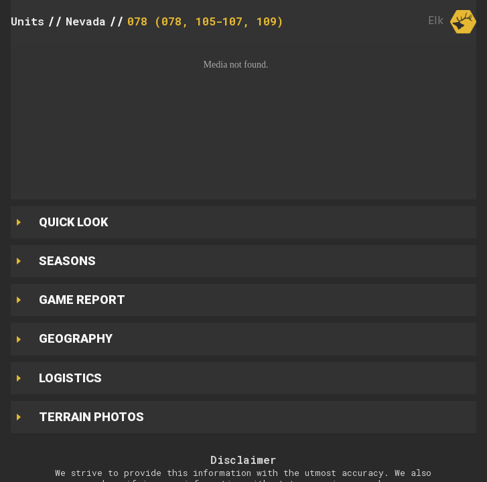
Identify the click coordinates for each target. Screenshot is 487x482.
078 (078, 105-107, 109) (205, 21)
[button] (243, 118)
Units (27, 21)
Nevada (86, 21)
